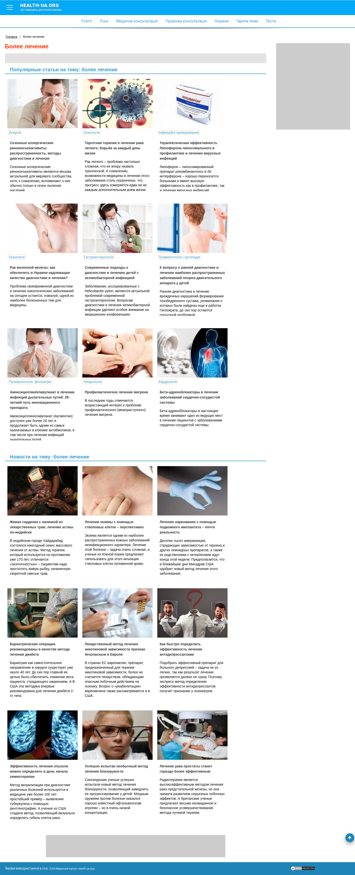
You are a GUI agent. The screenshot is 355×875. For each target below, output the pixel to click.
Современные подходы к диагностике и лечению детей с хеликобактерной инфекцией (112, 273)
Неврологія (93, 382)
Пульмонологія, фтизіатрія (30, 382)
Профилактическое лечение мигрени (116, 392)
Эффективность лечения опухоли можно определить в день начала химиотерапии (39, 771)
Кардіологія (168, 382)
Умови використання (22, 868)
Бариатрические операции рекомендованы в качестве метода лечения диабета (40, 649)
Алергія (15, 132)
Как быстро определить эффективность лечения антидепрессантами (181, 649)
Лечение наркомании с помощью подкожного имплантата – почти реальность (188, 527)
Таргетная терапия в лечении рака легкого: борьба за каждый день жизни (114, 148)
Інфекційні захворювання (179, 132)
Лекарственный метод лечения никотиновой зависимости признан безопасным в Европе (115, 649)
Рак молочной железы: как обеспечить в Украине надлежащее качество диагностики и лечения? (40, 273)
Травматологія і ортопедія (179, 257)
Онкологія (92, 132)
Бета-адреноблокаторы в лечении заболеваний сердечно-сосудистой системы (190, 397)
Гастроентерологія (98, 257)
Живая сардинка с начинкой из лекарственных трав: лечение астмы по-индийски (41, 527)
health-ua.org (45, 7)
